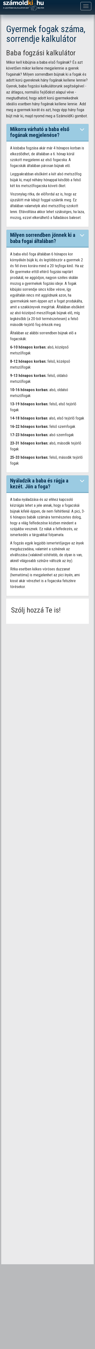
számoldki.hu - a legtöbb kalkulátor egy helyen (23, 5)
